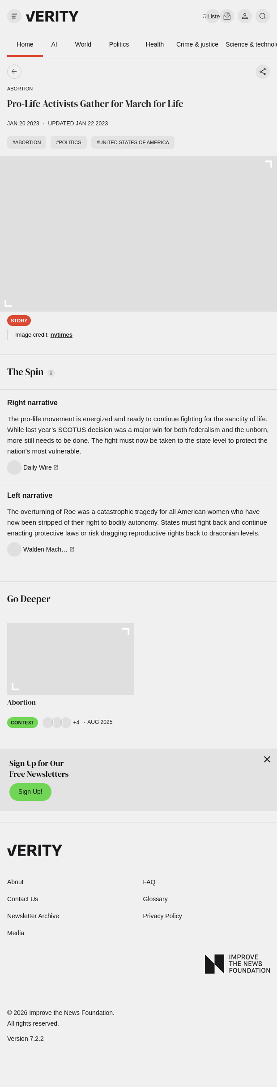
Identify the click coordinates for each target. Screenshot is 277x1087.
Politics (119, 44)
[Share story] (263, 71)
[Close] (267, 759)
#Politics (68, 142)
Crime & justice (197, 44)
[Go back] (76, 71)
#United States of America (133, 142)
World (83, 44)
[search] (263, 16)
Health (155, 44)
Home (25, 44)
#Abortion (27, 142)
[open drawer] (14, 16)
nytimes (61, 334)
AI (54, 44)
